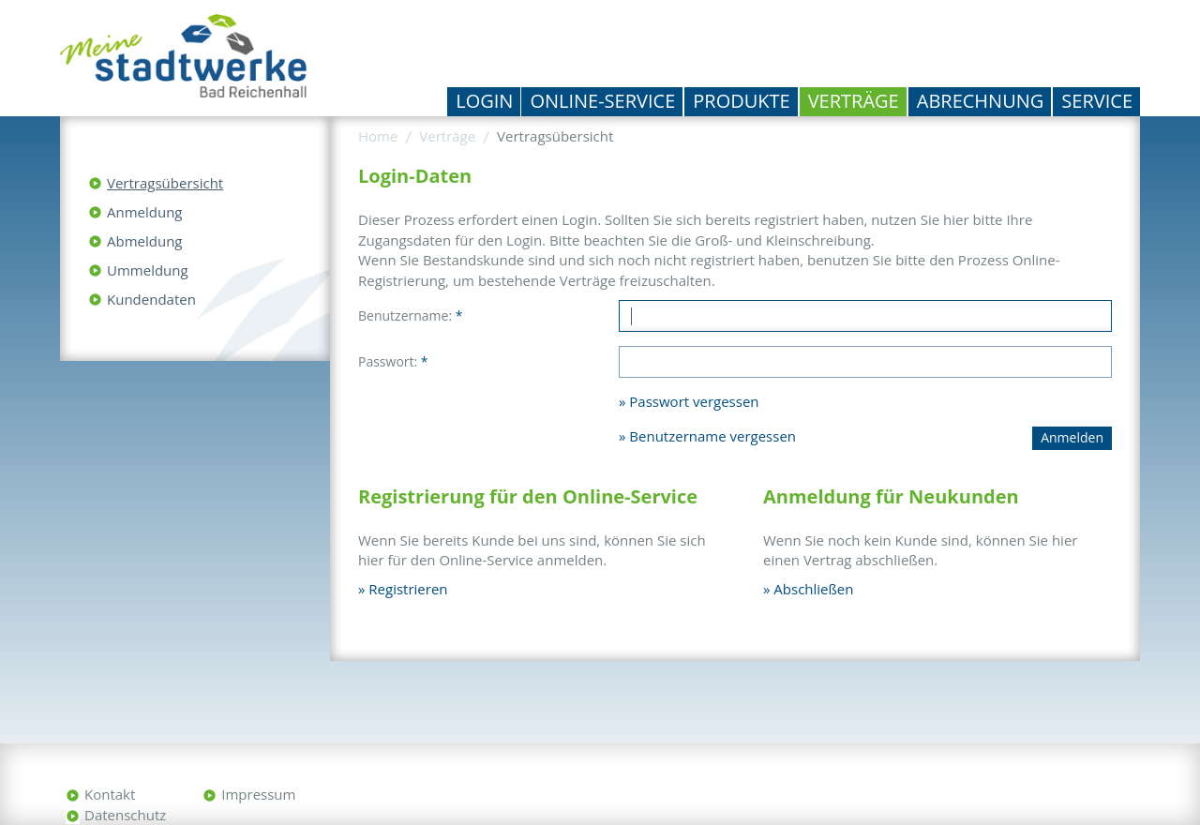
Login (484, 100)
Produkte (741, 100)
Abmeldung (144, 241)
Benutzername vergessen (712, 436)
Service (1096, 100)
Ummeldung (147, 270)
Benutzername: (410, 315)
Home (378, 136)
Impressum (258, 794)
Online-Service (602, 100)
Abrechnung (980, 100)
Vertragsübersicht (165, 182)
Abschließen (813, 588)
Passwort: (393, 361)
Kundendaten (151, 299)
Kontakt (109, 794)
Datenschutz (125, 814)
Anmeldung (145, 211)
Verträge (853, 100)
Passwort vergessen (693, 401)
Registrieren (407, 588)
